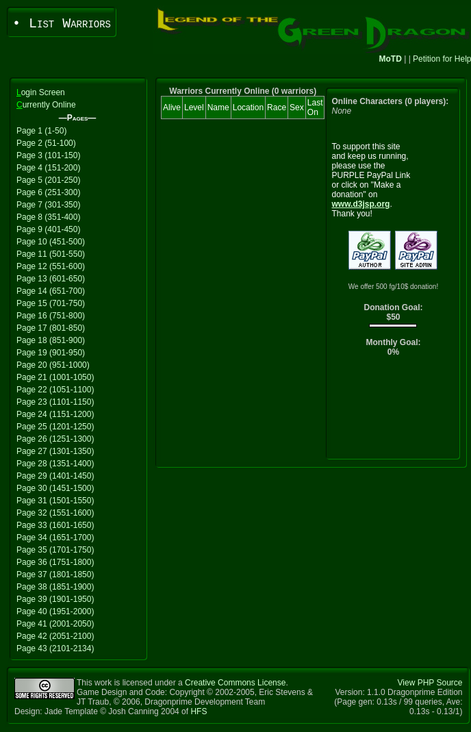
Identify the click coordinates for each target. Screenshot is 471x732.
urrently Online (46, 105)
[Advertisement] (393, 411)
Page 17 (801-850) (50, 328)
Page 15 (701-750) (50, 303)
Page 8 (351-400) (48, 217)
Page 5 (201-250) (48, 180)
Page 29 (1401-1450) (55, 476)
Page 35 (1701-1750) (55, 550)
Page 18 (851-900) (50, 340)
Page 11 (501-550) (50, 254)
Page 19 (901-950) (50, 352)
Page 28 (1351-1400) (55, 463)
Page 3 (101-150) (48, 155)
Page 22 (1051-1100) (55, 389)
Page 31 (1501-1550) (55, 500)
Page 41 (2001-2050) (55, 624)
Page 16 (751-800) (50, 315)
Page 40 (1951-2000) (55, 611)
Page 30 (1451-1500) (55, 488)
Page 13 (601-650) (50, 278)
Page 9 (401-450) (48, 229)
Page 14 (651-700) (50, 291)
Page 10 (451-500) (50, 242)
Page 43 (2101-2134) (55, 648)
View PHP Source (430, 682)
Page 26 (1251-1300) (55, 439)
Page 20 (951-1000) (53, 365)
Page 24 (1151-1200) (55, 414)
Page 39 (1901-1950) (55, 599)
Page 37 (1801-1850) (55, 574)
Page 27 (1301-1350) (55, 451)
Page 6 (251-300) (48, 192)
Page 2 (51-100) (46, 143)
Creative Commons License (235, 682)
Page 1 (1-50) (41, 131)
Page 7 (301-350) (48, 205)
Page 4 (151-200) (48, 168)
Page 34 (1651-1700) (55, 537)
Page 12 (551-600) (50, 266)
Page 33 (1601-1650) (55, 525)
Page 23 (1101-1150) (55, 402)
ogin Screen (40, 92)
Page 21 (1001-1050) (55, 377)
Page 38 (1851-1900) (55, 587)
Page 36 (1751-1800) (55, 562)
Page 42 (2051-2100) (55, 636)
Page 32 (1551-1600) (55, 513)
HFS (198, 711)
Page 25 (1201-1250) (55, 426)
